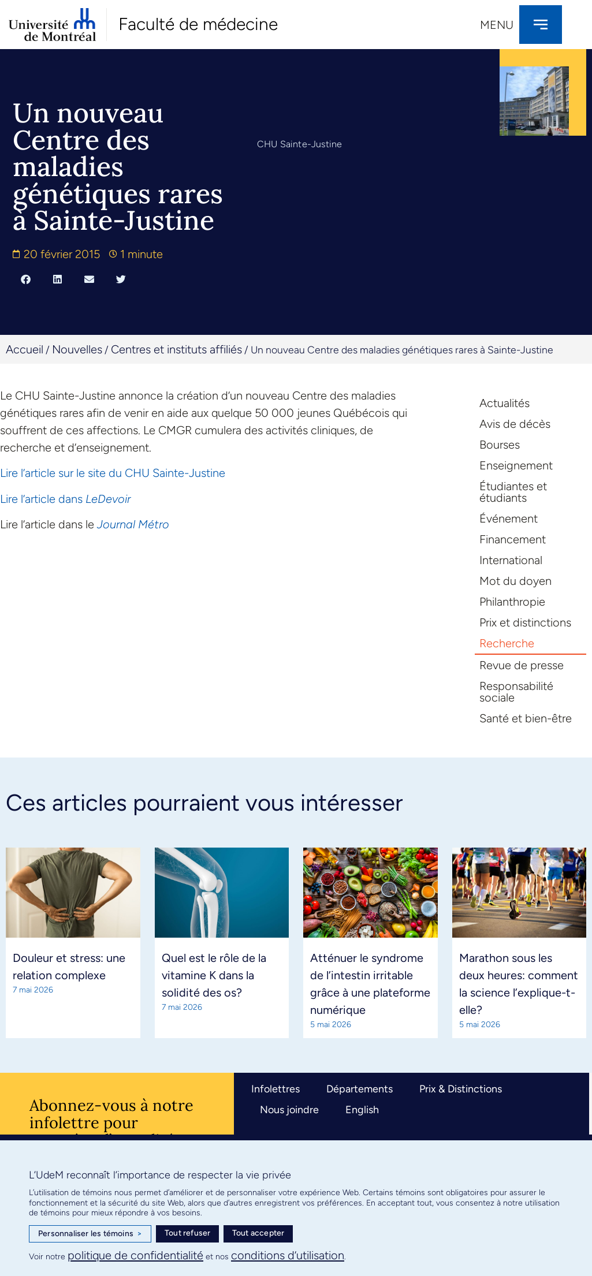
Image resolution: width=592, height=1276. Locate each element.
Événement (508, 518)
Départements (359, 1089)
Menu (496, 25)
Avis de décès (514, 424)
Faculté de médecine (198, 24)
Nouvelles (77, 349)
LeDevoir (107, 499)
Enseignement (516, 465)
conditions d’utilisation (287, 1255)
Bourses (499, 445)
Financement (512, 539)
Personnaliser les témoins (90, 1234)
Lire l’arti (20, 499)
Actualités (504, 403)
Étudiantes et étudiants (513, 492)
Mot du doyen (515, 581)
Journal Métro (133, 524)
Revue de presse (521, 665)
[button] (26, 279)
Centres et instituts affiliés (176, 349)
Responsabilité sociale (516, 691)
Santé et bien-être (525, 718)
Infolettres (275, 1089)
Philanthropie (512, 602)
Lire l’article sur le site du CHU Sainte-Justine (112, 473)
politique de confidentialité (135, 1255)
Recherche (506, 643)
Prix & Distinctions (460, 1089)
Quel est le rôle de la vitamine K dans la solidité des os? (214, 975)
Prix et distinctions (525, 622)
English (362, 1109)
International (510, 560)
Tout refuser (187, 1233)
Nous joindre (289, 1109)
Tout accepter (258, 1233)
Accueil (24, 349)
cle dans (61, 499)
